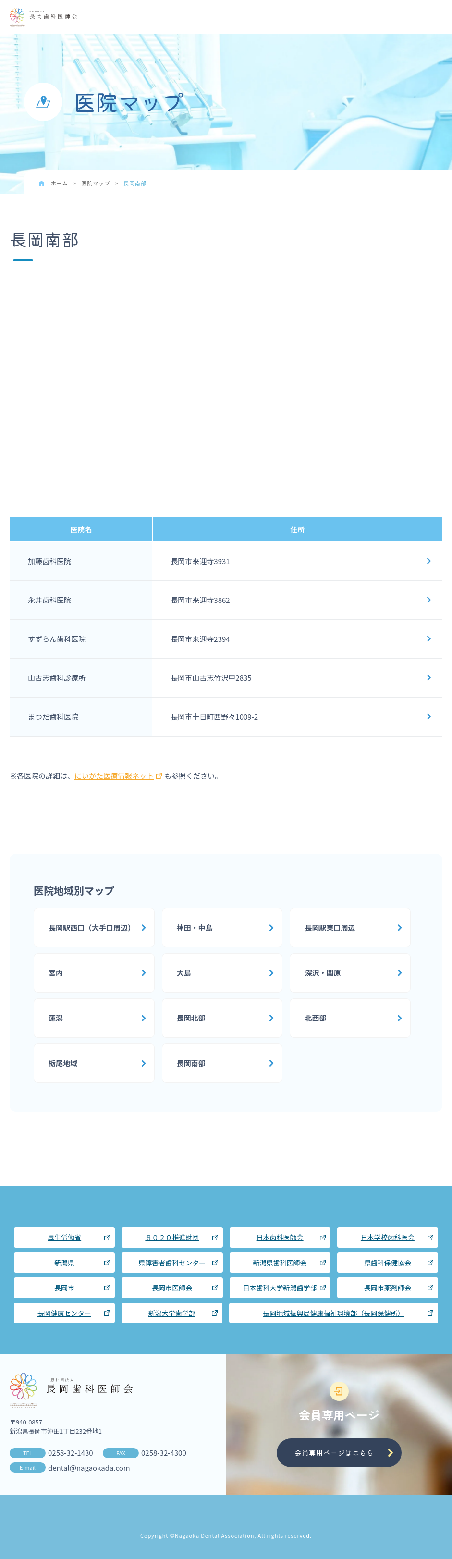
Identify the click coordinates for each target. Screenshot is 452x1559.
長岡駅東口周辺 (330, 927)
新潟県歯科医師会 (280, 1262)
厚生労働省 (64, 1237)
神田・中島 (195, 927)
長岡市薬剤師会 (387, 1287)
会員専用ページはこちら (334, 1453)
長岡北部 (191, 1018)
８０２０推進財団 (172, 1237)
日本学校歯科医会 (388, 1237)
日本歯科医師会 (280, 1237)
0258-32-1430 (70, 1453)
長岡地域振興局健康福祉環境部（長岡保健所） (333, 1313)
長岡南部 (191, 1063)
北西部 (315, 1018)
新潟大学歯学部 (171, 1313)
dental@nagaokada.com (89, 1467)
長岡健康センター (64, 1313)
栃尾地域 (63, 1063)
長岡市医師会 (172, 1287)
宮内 (56, 973)
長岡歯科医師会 (43, 17)
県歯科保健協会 (387, 1262)
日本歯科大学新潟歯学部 (280, 1287)
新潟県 (64, 1262)
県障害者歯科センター (172, 1262)
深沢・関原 (323, 973)
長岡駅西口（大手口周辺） (92, 927)
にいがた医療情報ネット (118, 776)
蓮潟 (56, 1018)
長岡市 (64, 1287)
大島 (184, 973)
